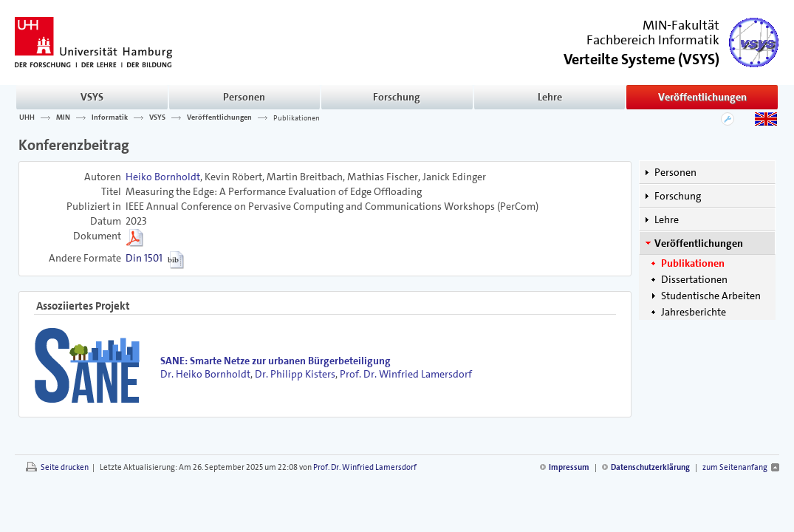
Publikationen (296, 117)
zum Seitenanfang (734, 467)
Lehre (550, 96)
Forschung (396, 96)
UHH (27, 117)
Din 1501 (144, 258)
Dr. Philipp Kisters (295, 374)
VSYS (92, 96)
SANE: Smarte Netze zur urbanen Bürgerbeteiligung (275, 360)
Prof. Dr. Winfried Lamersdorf (406, 374)
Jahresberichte (693, 311)
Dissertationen (694, 279)
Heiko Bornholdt (163, 176)
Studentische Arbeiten (711, 295)
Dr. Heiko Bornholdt (205, 374)
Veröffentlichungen (702, 96)
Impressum (569, 467)
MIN (63, 117)
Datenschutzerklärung (650, 467)
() (641, 58)
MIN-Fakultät (681, 25)
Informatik (110, 117)
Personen (244, 96)
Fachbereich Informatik (652, 40)
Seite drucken (65, 467)
